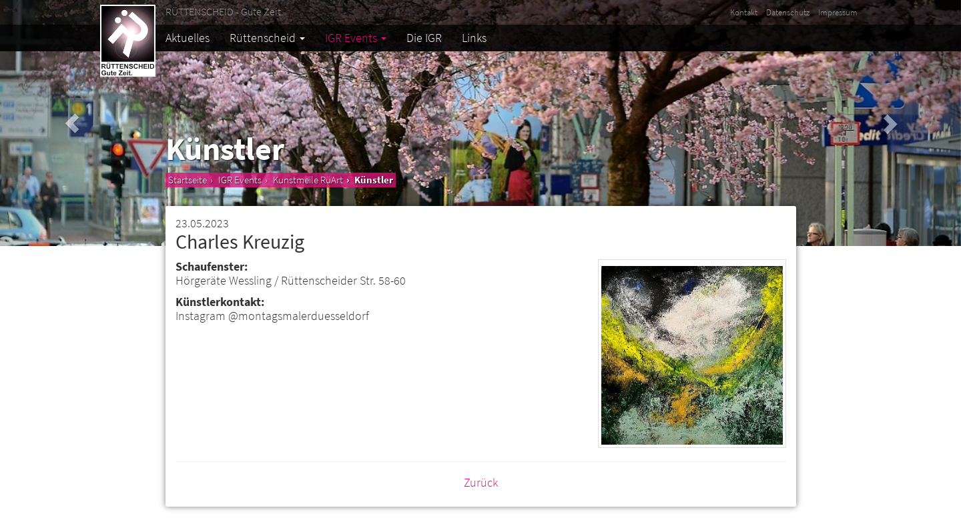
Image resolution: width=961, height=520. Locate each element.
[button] (72, 123)
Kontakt (743, 12)
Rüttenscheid (267, 37)
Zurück (481, 482)
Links (474, 37)
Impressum (838, 12)
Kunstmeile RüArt (308, 179)
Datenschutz (788, 12)
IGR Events (355, 37)
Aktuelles (188, 37)
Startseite (187, 179)
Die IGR (424, 37)
